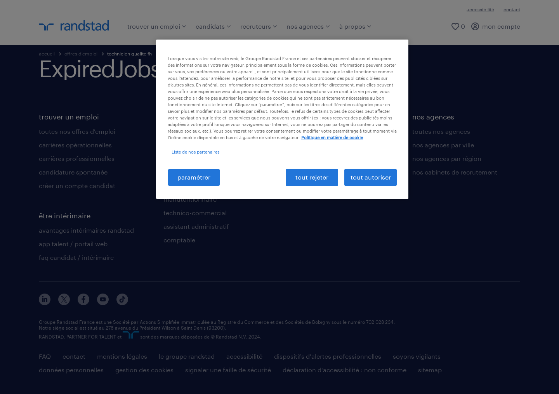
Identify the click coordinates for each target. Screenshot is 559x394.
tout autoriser (371, 177)
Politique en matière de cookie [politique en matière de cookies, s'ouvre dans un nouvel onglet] (332, 137)
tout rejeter (311, 177)
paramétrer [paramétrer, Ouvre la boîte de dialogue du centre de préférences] (193, 177)
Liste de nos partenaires (195, 151)
